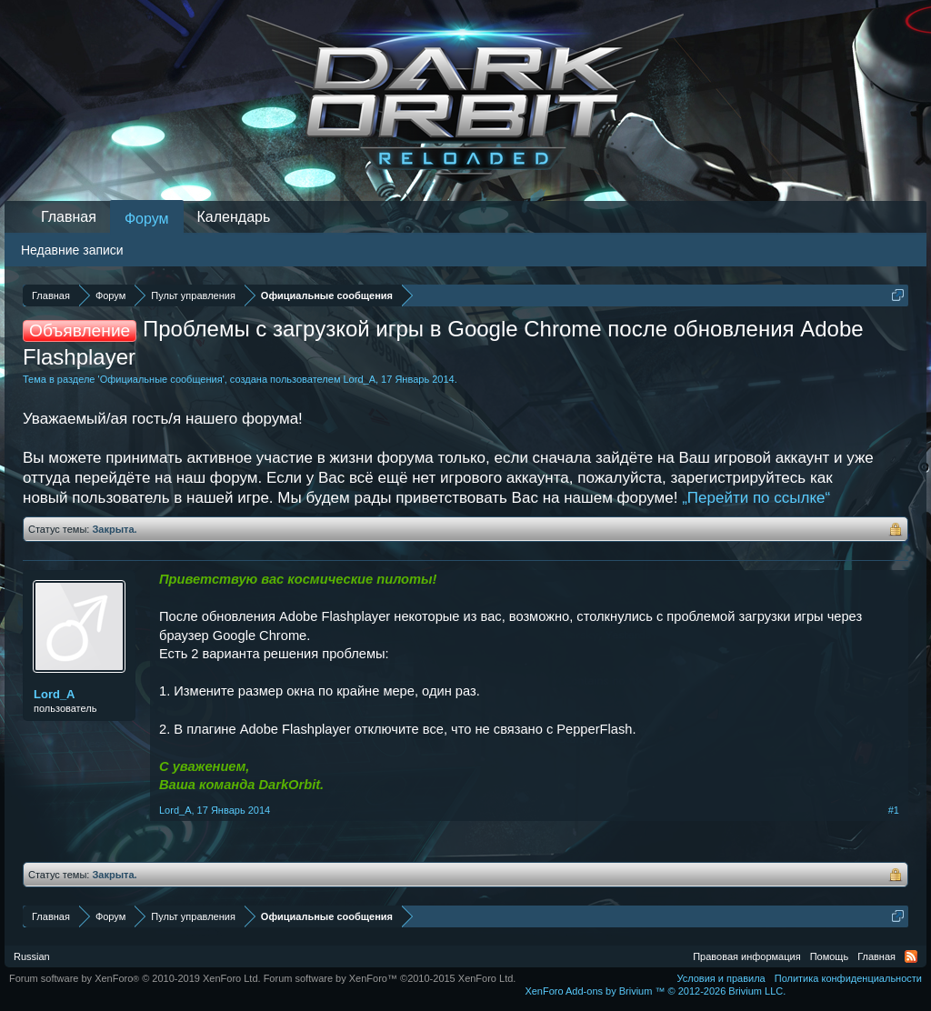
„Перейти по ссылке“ (756, 497)
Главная (68, 217)
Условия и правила (720, 978)
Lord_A (359, 379)
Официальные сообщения (161, 379)
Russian (32, 956)
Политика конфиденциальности (848, 978)
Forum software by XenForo (135, 978)
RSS (911, 956)
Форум (147, 218)
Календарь (234, 217)
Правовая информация (746, 956)
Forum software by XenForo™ (390, 978)
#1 (893, 810)
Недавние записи (72, 250)
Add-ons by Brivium (655, 991)
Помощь (829, 956)
